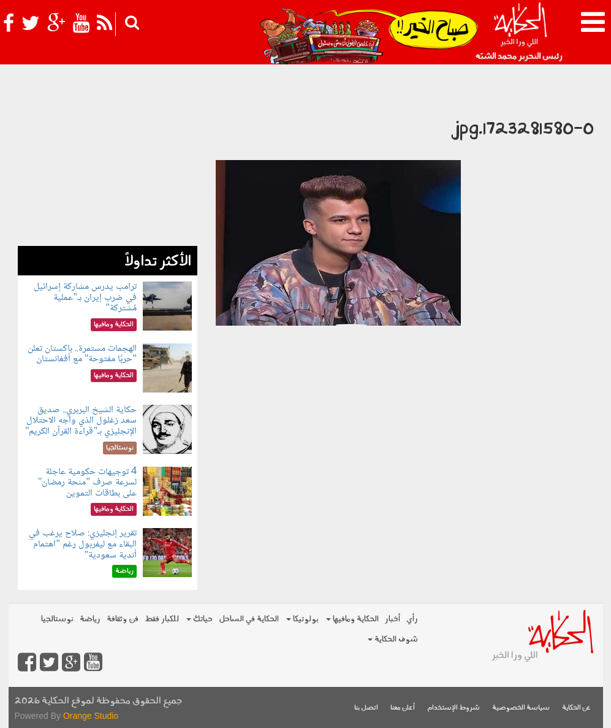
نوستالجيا (57, 619)
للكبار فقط (162, 619)
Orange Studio (90, 716)
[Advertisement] (107, 169)
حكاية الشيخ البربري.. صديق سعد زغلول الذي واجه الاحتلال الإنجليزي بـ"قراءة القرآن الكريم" (81, 421)
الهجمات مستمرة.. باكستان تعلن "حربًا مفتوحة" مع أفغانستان (82, 354)
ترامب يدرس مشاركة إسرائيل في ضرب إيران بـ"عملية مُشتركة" (85, 297)
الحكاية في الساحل (249, 619)
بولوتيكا (302, 619)
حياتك (199, 619)
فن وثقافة (123, 619)
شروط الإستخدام (453, 708)
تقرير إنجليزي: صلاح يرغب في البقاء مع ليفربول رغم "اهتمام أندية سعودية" (83, 544)
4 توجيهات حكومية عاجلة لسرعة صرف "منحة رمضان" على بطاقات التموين (87, 483)
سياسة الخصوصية (521, 708)
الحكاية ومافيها (352, 619)
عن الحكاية (576, 708)
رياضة (90, 619)
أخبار (392, 619)
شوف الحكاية (393, 639)
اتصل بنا (366, 708)
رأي (412, 619)
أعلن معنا (402, 708)
